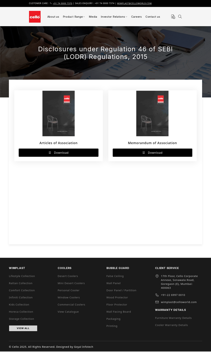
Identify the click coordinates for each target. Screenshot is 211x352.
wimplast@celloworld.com (135, 3)
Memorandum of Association (152, 143)
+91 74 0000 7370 (63, 3)
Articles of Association (58, 143)
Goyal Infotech (84, 347)
